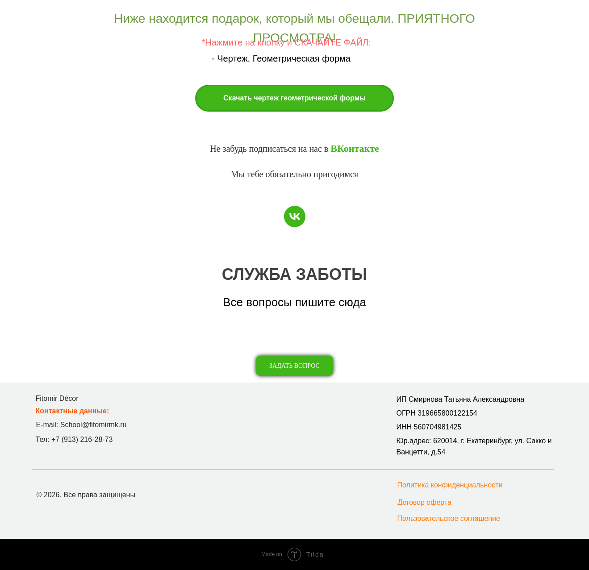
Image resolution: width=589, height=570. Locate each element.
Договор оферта (424, 502)
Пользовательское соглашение (448, 518)
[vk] (294, 216)
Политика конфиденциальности (450, 485)
